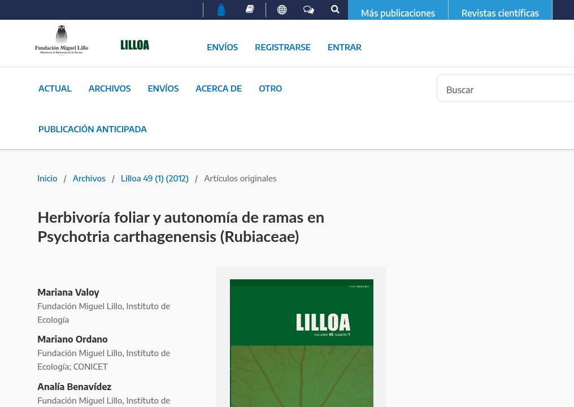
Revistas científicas (500, 13)
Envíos (222, 47)
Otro (270, 88)
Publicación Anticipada (92, 129)
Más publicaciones (398, 13)
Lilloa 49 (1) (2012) (155, 178)
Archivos (110, 88)
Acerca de (218, 88)
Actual (55, 88)
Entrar (345, 47)
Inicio (47, 178)
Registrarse (283, 47)
